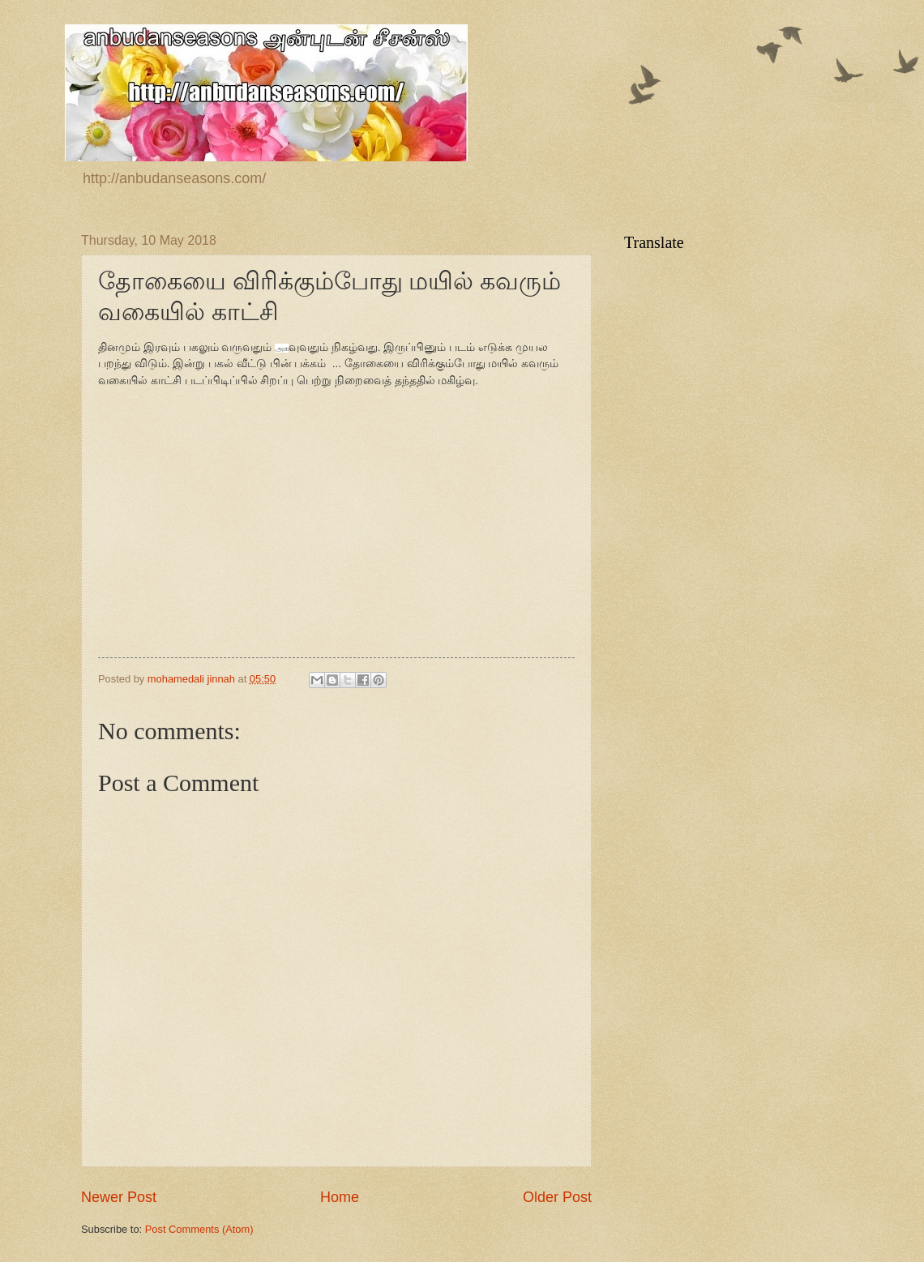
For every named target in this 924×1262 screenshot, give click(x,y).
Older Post (557, 1197)
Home (339, 1197)
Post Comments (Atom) (199, 1229)
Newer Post (118, 1197)
